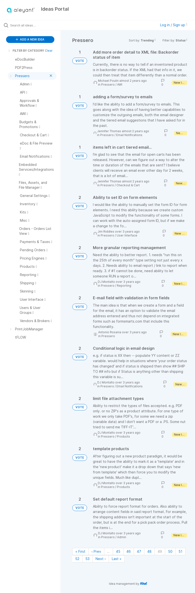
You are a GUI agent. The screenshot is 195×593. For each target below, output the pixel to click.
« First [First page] (80, 551)
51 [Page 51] (180, 551)
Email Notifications (129, 135)
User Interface (127, 235)
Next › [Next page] (101, 559)
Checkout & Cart (128, 185)
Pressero (108, 84)
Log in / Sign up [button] (173, 25)
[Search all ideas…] (32, 25)
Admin (121, 537)
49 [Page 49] (160, 551)
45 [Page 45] (118, 551)
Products (123, 436)
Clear (49, 50)
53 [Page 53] (87, 559)
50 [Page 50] (170, 551)
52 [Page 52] (77, 559)
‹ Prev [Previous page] (96, 551)
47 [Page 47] (139, 551)
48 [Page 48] (149, 551)
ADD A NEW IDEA (30, 39)
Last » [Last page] (117, 559)
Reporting (124, 285)
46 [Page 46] (128, 551)
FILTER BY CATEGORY (26, 50)
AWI (119, 84)
